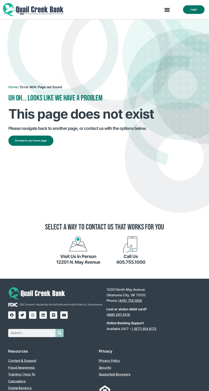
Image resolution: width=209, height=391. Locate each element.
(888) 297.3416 (118, 315)
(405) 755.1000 (130, 301)
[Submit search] (59, 333)
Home (13, 87)
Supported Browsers (114, 374)
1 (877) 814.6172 (143, 329)
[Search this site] (31, 333)
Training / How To (21, 374)
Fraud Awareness (21, 367)
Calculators (17, 381)
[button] (167, 9)
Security (105, 367)
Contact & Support (22, 361)
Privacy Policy (109, 361)
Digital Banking (19, 388)
